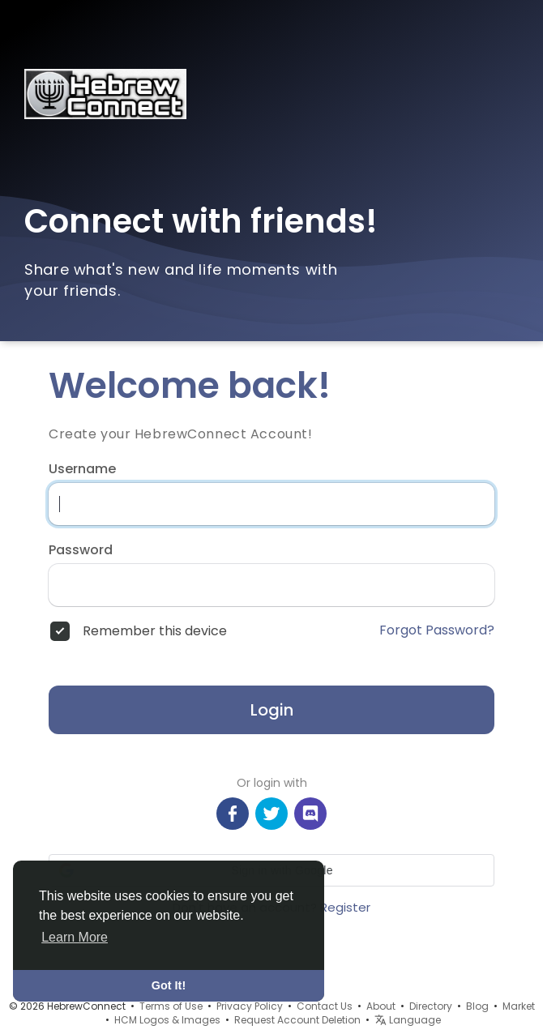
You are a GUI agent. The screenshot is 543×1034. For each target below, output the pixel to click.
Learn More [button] (74, 937)
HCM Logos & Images (167, 1020)
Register (345, 907)
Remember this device (155, 631)
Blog (477, 1006)
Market (518, 1006)
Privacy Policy (249, 1006)
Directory (430, 1006)
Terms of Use (171, 1006)
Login (271, 710)
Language (407, 1020)
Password (81, 550)
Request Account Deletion (297, 1020)
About (380, 1006)
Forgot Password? (436, 630)
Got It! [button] (169, 985)
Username (82, 469)
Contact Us (325, 1006)
